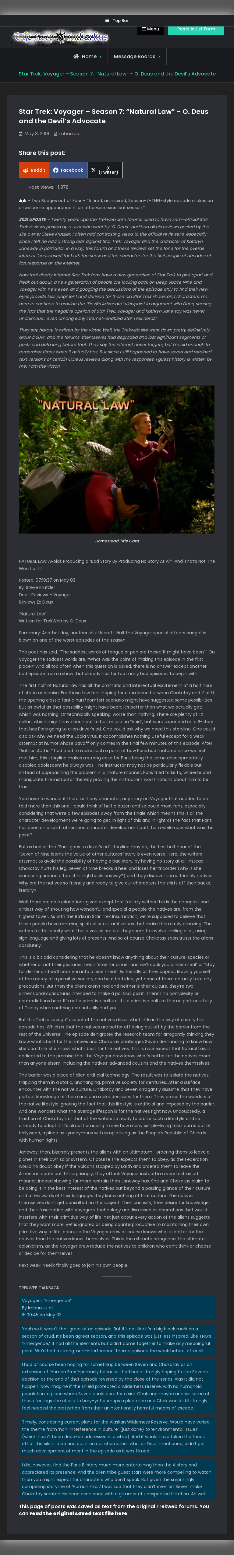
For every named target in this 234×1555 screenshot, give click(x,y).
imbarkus (68, 133)
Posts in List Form (196, 29)
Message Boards (134, 56)
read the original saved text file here (78, 1513)
